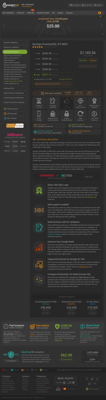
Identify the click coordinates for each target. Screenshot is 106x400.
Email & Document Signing (14, 102)
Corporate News (7, 385)
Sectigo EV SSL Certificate (12, 74)
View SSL (45, 313)
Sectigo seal (92, 197)
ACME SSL (30, 12)
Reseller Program (43, 13)
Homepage (5, 379)
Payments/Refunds (8, 383)
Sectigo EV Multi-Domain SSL (13, 76)
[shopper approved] (97, 379)
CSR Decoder (10, 113)
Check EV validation (55, 234)
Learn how (38, 362)
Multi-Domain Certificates (14, 93)
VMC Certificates (42, 392)
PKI (53, 13)
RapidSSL (25, 385)
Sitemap (5, 392)
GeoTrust (25, 383)
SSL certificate (9, 334)
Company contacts (8, 390)
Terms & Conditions (8, 387)
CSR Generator (11, 109)
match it (33, 334)
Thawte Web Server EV (11, 83)
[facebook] (86, 379)
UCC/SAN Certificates (43, 387)
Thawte (24, 390)
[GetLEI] (11, 355)
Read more (89, 177)
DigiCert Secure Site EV (11, 58)
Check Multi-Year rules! (88, 66)
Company (69, 13)
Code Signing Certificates (14, 98)
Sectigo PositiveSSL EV (11, 79)
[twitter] (92, 379)
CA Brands (20, 13)
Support (60, 13)
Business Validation (11, 47)
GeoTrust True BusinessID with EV (15, 65)
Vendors (25, 376)
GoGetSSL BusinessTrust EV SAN (15, 72)
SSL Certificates (8, 13)
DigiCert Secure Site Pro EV (13, 56)
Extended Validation (11, 52)
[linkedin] (95, 383)
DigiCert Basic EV (9, 60)
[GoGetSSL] (11, 5)
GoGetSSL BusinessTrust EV (13, 69)
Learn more (88, 126)
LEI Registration (66, 359)
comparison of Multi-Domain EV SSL (82, 277)
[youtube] (89, 383)
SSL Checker (10, 118)
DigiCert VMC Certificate (12, 62)
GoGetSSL (25, 381)
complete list (83, 267)
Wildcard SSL (9, 88)
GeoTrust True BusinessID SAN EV (15, 67)
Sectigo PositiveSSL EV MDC (13, 81)
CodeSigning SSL (42, 390)
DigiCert (24, 379)
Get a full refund (85, 336)
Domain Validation (11, 43)
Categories (41, 376)
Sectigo (24, 387)
